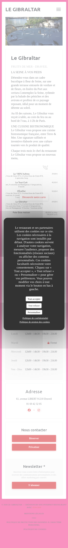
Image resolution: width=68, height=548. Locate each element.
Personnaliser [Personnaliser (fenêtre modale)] (34, 312)
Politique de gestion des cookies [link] (35, 322)
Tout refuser (34, 305)
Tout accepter (34, 298)
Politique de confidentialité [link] (35, 318)
